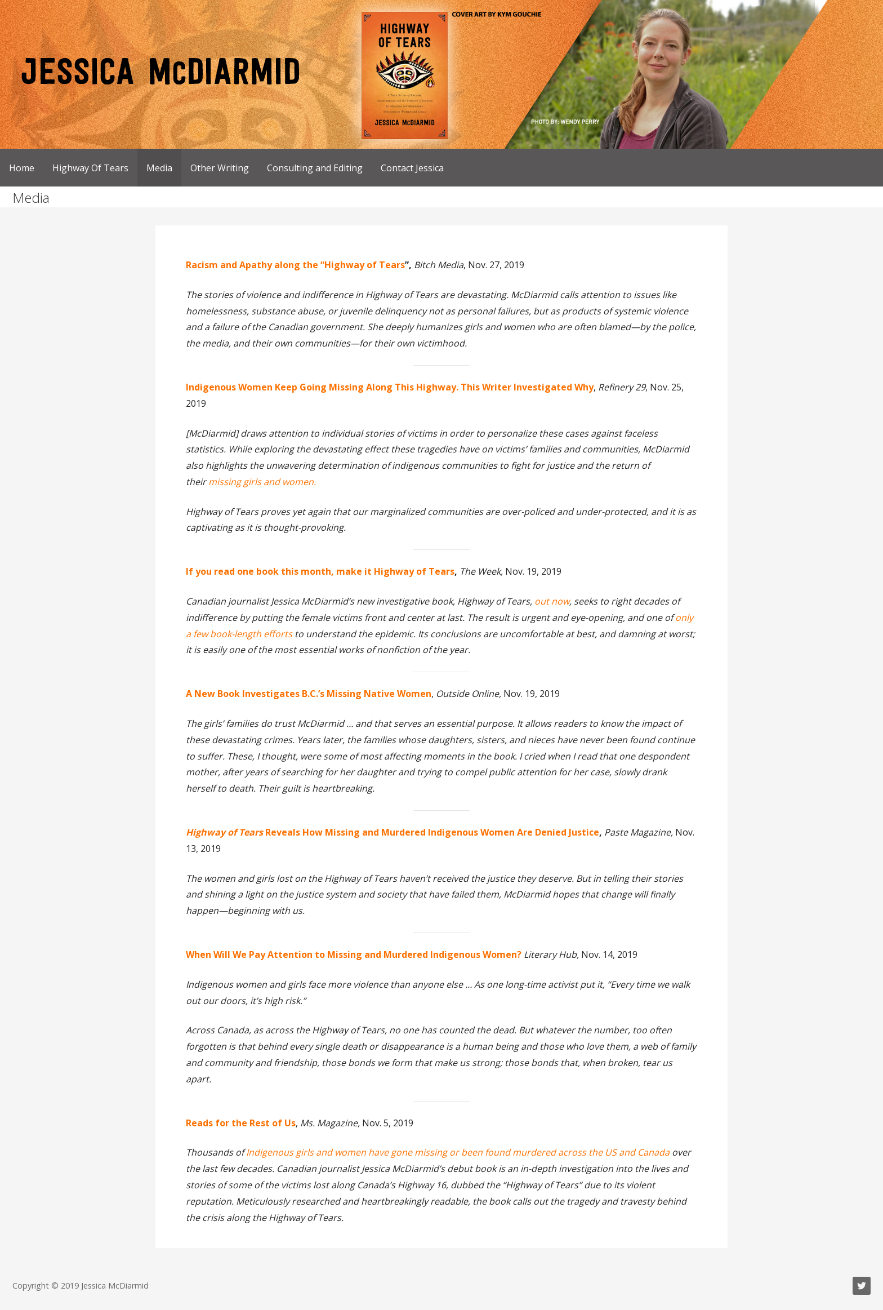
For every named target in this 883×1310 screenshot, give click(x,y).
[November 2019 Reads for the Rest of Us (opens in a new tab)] (241, 1123)
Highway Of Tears (90, 168)
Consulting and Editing (315, 168)
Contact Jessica (412, 168)
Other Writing (219, 168)
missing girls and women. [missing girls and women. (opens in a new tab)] (262, 482)
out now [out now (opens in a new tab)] (551, 601)
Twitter (862, 1286)
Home (21, 168)
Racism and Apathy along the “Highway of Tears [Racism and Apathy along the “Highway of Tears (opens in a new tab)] (295, 265)
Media (159, 168)
